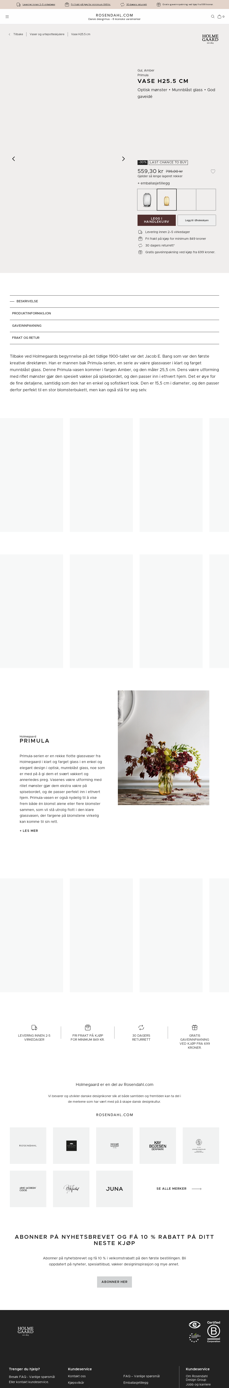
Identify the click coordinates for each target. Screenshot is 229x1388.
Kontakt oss (77, 1376)
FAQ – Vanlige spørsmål (141, 1376)
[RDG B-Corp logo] (213, 1333)
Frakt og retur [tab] (25, 337)
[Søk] (213, 16)
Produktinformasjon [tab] (31, 313)
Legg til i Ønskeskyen (197, 220)
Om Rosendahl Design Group (197, 1378)
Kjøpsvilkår (76, 1382)
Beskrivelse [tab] (27, 301)
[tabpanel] (114, 374)
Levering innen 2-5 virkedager (39, 4)
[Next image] (124, 158)
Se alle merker (179, 1189)
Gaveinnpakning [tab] (26, 325)
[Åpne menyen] (7, 16)
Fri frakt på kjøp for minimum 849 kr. (91, 4)
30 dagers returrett (136, 4)
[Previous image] (14, 158)
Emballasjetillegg (135, 1382)
